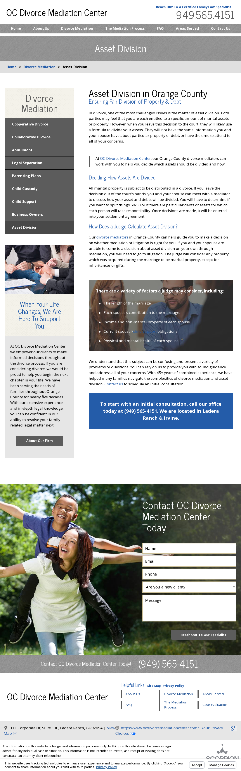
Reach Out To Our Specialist (202, 639)
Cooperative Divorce (31, 124)
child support (145, 331)
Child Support (24, 204)
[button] (178, 701)
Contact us (113, 383)
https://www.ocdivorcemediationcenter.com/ (160, 732)
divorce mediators (112, 237)
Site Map (154, 690)
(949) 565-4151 (168, 668)
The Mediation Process (125, 31)
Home (16, 31)
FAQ (160, 31)
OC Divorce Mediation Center (125, 158)
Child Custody (25, 191)
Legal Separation (28, 164)
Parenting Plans (27, 178)
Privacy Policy (173, 690)
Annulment (22, 151)
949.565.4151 (203, 16)
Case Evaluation (215, 709)
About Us (41, 31)
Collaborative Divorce (32, 137)
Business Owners (27, 218)
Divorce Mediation (77, 31)
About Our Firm (39, 445)
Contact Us (220, 31)
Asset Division (25, 231)
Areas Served (187, 31)
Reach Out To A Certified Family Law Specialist (190, 8)
